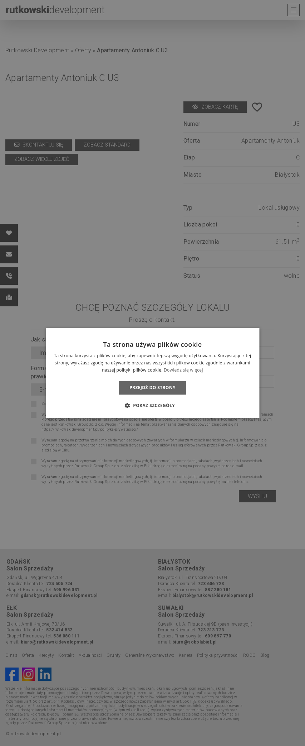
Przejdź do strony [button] (152, 387)
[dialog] (152, 373)
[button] (152, 405)
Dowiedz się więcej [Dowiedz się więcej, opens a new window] (183, 370)
